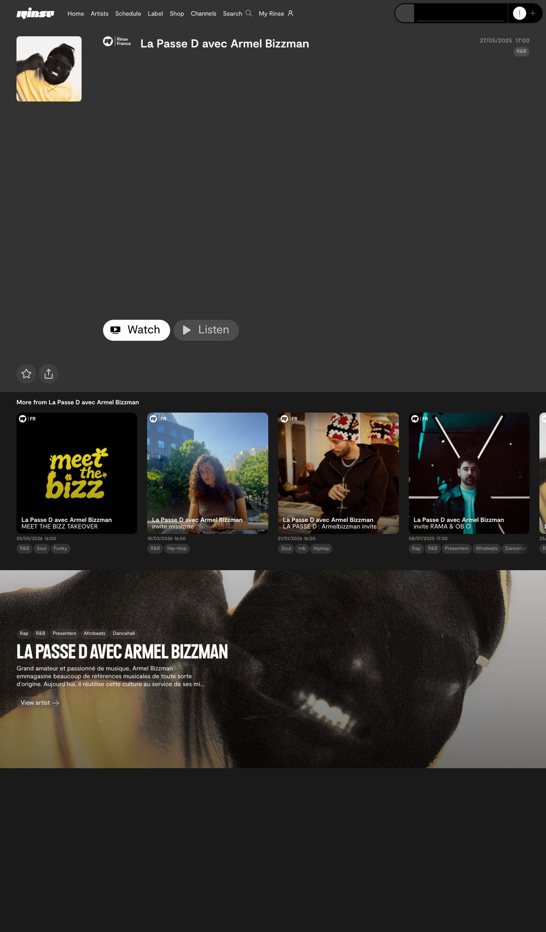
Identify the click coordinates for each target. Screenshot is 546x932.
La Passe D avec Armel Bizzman (225, 43)
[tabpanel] (316, 186)
